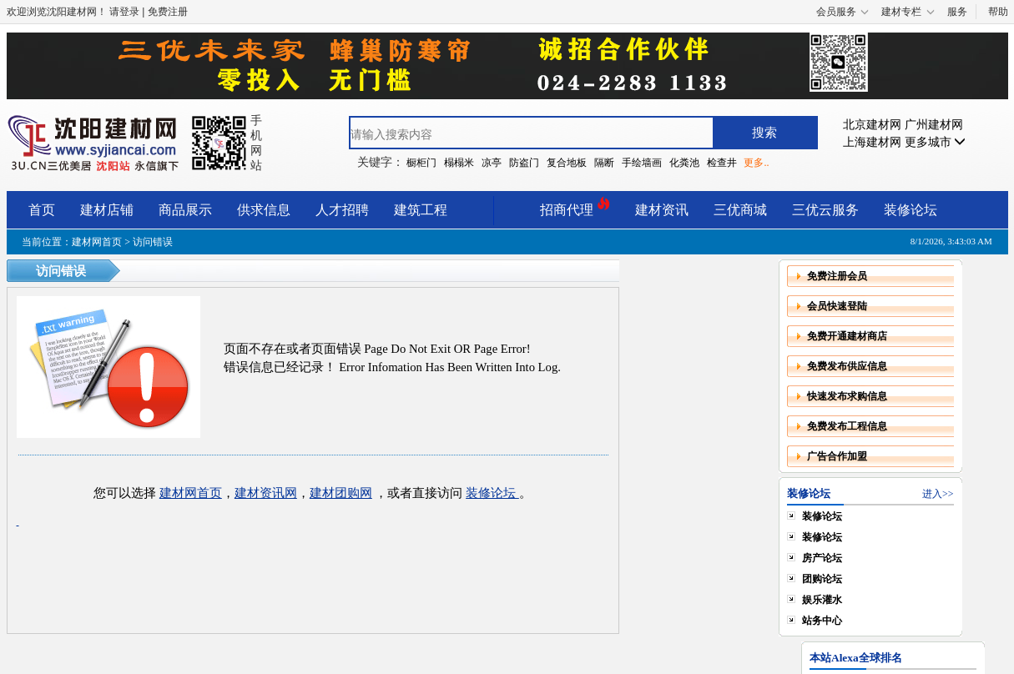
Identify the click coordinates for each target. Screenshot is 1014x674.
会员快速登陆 (837, 306)
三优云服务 (825, 210)
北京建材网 (872, 124)
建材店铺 (107, 210)
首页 (41, 210)
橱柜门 (421, 162)
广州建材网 (934, 124)
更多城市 (935, 142)
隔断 (604, 162)
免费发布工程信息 (847, 426)
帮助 (998, 12)
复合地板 (567, 162)
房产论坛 (822, 558)
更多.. (756, 162)
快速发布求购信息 (847, 396)
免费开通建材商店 (847, 336)
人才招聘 (342, 210)
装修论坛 (910, 210)
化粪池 (684, 162)
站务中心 (822, 620)
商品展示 (185, 210)
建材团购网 (341, 493)
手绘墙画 (642, 162)
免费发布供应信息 (847, 366)
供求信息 (263, 210)
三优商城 (740, 210)
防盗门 (524, 162)
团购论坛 (822, 579)
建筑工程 (420, 210)
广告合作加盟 (837, 456)
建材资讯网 (266, 493)
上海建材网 (872, 142)
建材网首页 (97, 242)
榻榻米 (459, 162)
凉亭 (492, 162)
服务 (957, 12)
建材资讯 (662, 210)
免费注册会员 (837, 276)
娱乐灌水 (822, 600)
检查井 (722, 162)
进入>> (938, 494)
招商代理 (575, 207)
